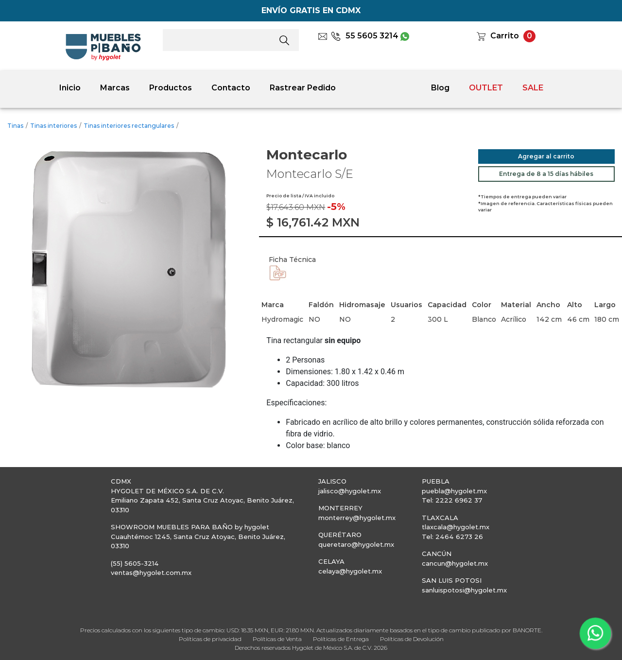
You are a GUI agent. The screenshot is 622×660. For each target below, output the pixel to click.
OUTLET (486, 87)
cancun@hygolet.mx (455, 563)
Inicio (70, 87)
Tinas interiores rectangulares (129, 125)
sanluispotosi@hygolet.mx (464, 590)
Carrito (504, 35)
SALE (532, 87)
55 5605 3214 (364, 35)
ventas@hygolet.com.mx (151, 572)
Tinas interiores (53, 125)
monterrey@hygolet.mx (357, 517)
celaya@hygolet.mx (350, 571)
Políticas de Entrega (341, 639)
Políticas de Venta (277, 639)
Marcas (115, 87)
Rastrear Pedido (303, 87)
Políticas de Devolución (412, 639)
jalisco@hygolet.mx (349, 491)
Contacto (230, 87)
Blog (440, 87)
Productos (170, 87)
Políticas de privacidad (210, 639)
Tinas (15, 125)
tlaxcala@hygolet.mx (455, 527)
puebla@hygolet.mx (454, 491)
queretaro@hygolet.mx (356, 544)
